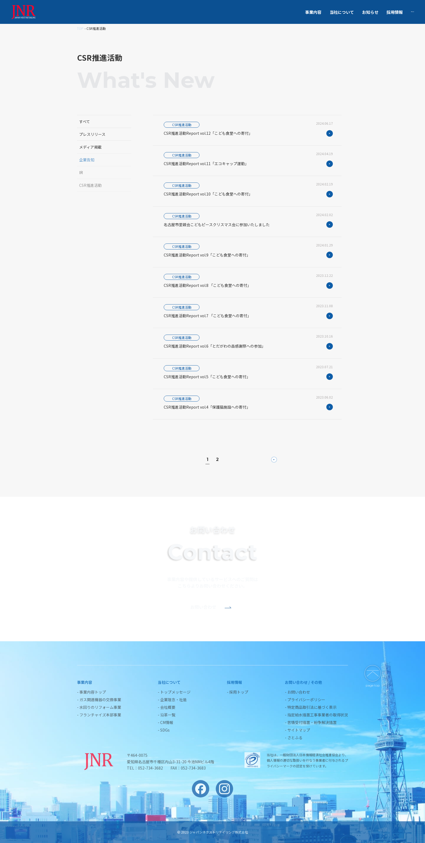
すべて (84, 121)
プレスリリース (92, 134)
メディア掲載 (90, 147)
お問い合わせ (402, 12)
